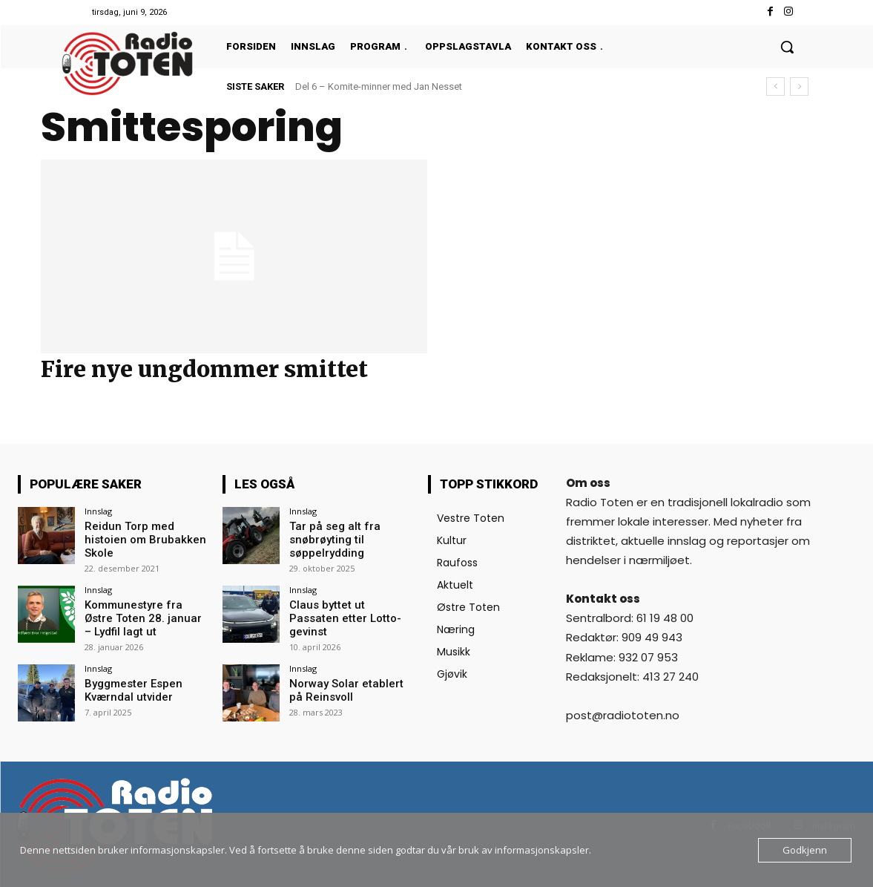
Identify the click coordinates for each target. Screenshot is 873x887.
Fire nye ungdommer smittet (204, 369)
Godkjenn (805, 850)
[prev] (775, 86)
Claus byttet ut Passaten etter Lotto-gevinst (346, 607)
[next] (799, 86)
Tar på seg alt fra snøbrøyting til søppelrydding (329, 538)
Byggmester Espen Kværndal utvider (131, 684)
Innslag (98, 511)
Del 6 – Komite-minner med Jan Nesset (378, 86)
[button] (786, 46)
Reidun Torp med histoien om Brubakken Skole (140, 538)
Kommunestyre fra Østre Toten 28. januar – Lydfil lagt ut (145, 613)
